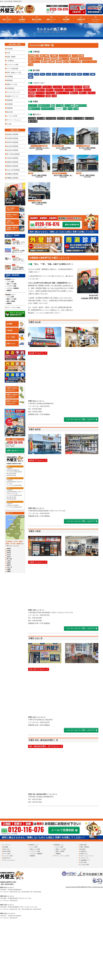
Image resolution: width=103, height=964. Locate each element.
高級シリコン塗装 (11, 284)
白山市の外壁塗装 (12, 146)
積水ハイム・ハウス (62, 93)
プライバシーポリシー (9, 860)
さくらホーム (57, 87)
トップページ (6, 844)
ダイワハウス (40, 93)
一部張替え (54, 55)
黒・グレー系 (33, 121)
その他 (31, 64)
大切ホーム (32, 90)
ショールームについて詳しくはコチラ (80, 419)
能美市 (79, 74)
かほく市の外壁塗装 (13, 170)
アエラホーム (47, 87)
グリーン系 (40, 118)
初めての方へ (7, 20)
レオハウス (78, 87)
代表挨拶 (15, 330)
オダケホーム (59, 90)
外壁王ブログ (84, 853)
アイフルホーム (68, 87)
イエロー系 (32, 118)
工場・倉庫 (83, 862)
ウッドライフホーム (35, 87)
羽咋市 (42, 74)
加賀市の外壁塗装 (12, 162)
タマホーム (91, 93)
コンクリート (33, 105)
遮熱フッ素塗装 (11, 301)
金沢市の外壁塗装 (12, 150)
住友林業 (31, 96)
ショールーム (95, 20)
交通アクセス (15, 343)
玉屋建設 (31, 93)
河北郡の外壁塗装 (12, 138)
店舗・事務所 (44, 55)
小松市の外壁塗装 (12, 158)
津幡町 (31, 77)
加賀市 (73, 74)
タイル (70, 108)
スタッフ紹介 (15, 337)
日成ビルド (40, 90)
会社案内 (22, 20)
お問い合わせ (6, 858)
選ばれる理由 (36, 20)
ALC (64, 108)
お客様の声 (81, 20)
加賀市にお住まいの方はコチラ (15, 396)
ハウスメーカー (84, 858)
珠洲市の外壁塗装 (12, 134)
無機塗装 (9, 290)
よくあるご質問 (84, 864)
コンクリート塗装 (65, 55)
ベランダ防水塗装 (77, 55)
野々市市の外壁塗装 (13, 154)
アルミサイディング (85, 58)
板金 (53, 105)
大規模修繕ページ (85, 860)
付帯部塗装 (74, 58)
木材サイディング (44, 105)
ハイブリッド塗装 (11, 286)
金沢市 (54, 74)
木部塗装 (31, 55)
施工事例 (66, 20)
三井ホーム (49, 90)
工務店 (48, 96)
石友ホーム (82, 93)
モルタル (59, 108)
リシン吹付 (59, 105)
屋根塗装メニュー (59, 844)
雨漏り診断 (83, 844)
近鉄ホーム (78, 90)
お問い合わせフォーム (15, 451)
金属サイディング (34, 61)
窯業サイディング (80, 105)
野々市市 (61, 74)
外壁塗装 (51, 61)
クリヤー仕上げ (51, 118)
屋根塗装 (59, 61)
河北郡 (36, 74)
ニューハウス (40, 96)
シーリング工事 (76, 61)
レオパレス (87, 90)
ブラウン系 (61, 118)
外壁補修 (47, 58)
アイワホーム (69, 90)
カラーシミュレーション (87, 855)
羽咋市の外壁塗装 (12, 142)
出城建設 (86, 87)
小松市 (67, 74)
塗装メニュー (51, 20)
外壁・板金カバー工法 (36, 58)
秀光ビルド (74, 93)
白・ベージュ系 (78, 118)
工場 (37, 55)
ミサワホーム (50, 93)
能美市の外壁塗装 (12, 166)
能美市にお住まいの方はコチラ (15, 402)
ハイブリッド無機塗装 (13, 288)
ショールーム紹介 (8, 855)
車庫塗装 (54, 58)
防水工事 (66, 61)
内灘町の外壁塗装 (12, 174)
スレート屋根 (69, 105)
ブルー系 (69, 118)
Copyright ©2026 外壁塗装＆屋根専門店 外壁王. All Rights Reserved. (84, 887)
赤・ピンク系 (89, 118)
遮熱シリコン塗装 (11, 299)
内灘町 (93, 74)
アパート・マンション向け (13, 307)
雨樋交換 (44, 61)
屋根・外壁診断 (84, 847)
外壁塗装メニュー (34, 844)
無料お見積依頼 (71, 225)
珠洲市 (31, 74)
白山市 (48, 74)
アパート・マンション (89, 61)
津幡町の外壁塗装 (12, 178)
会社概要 (15, 324)
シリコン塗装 (10, 281)
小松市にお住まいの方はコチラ (15, 389)
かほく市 (86, 74)
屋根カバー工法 (64, 58)
